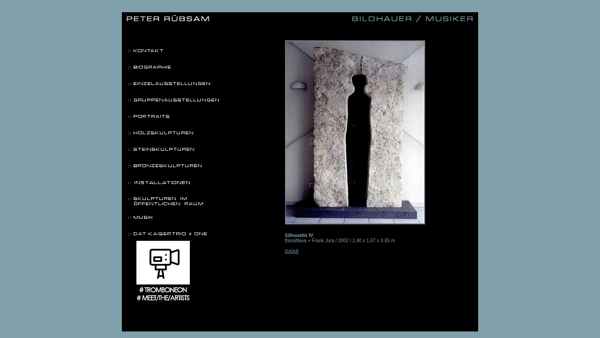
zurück (292, 251)
